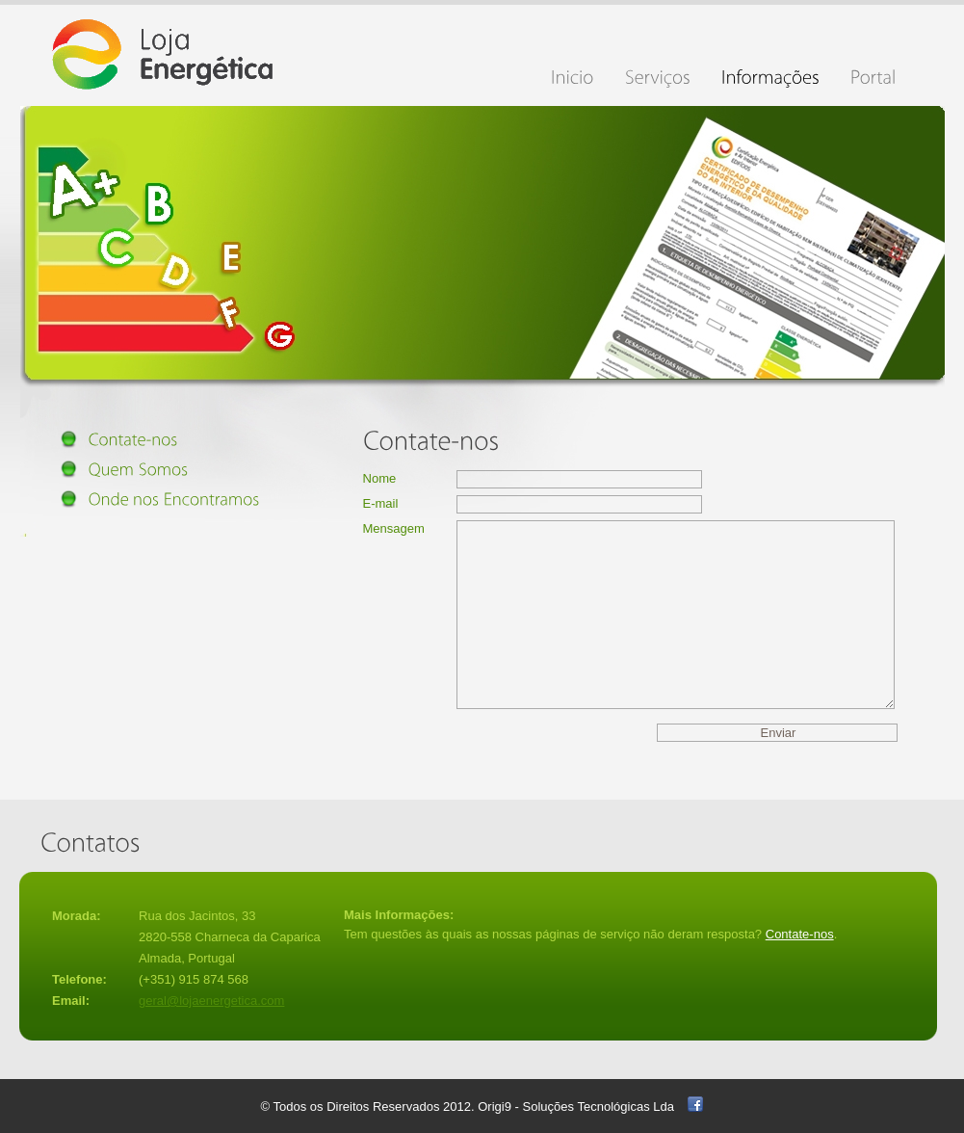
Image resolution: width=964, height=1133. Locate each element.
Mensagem (394, 528)
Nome (380, 478)
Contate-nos (800, 934)
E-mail (381, 503)
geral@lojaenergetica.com (211, 1000)
